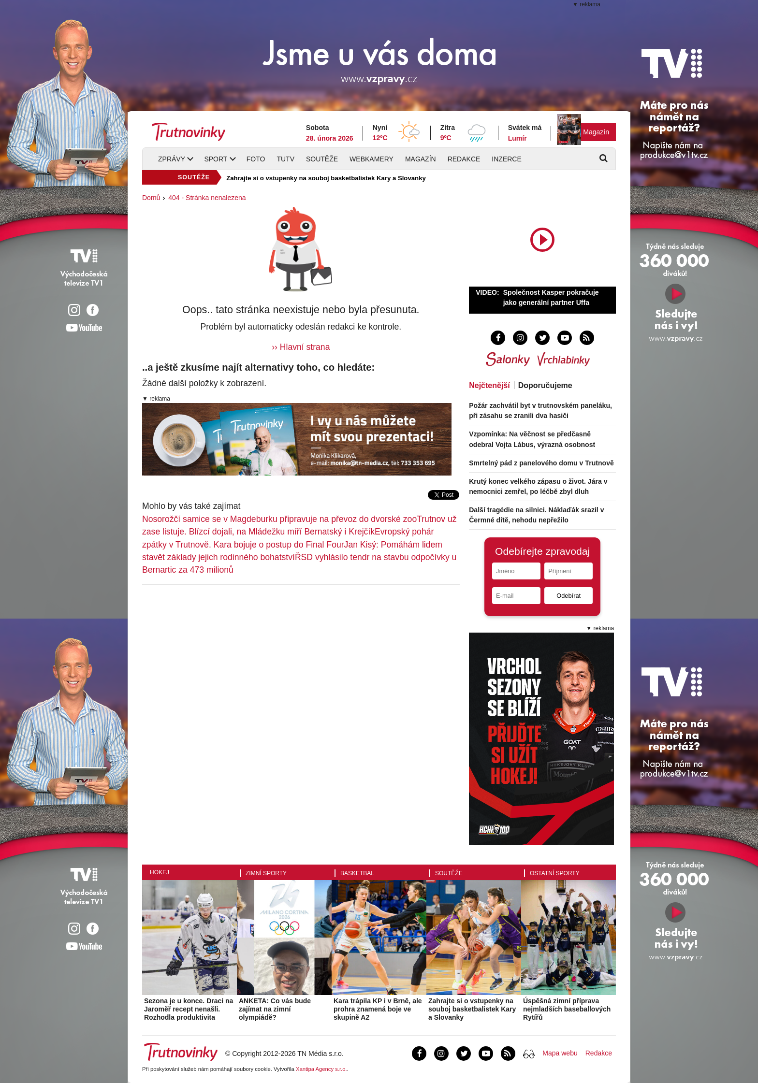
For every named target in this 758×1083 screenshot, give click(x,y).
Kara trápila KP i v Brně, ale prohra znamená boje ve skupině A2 (378, 1009)
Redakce (464, 159)
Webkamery (372, 159)
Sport (215, 159)
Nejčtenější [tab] (489, 385)
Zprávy (171, 159)
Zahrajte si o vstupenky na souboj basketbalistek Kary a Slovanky (326, 178)
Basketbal (357, 873)
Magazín (596, 132)
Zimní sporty (266, 873)
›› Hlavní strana (301, 347)
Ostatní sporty (555, 873)
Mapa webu (559, 1053)
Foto (256, 159)
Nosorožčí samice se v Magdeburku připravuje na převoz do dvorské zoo (279, 519)
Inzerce (506, 159)
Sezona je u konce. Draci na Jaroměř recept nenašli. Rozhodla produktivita (188, 1009)
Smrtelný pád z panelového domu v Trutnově (541, 463)
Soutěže (322, 159)
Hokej (159, 872)
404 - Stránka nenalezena (207, 198)
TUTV (285, 159)
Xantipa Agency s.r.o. (321, 1069)
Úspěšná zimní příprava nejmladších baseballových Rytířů (567, 1009)
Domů (151, 198)
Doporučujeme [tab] (545, 385)
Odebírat (568, 595)
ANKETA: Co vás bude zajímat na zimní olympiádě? (275, 1009)
